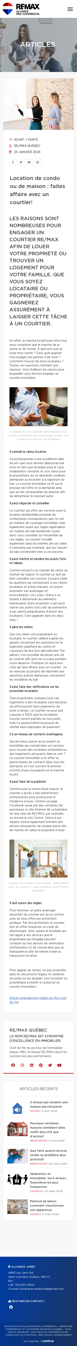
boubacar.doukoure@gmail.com (42, 1289)
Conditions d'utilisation (20, 1335)
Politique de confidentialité (49, 1332)
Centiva (47, 1341)
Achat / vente (23, 139)
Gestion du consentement (55, 1335)
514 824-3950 (24, 1285)
